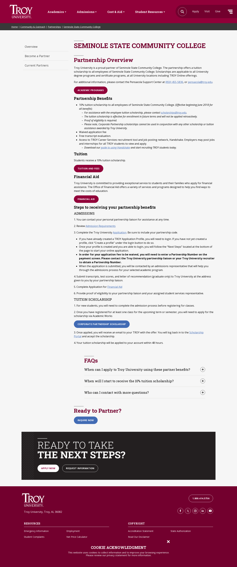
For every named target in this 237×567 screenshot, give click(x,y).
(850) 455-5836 (174, 82)
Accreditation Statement (140, 531)
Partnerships (54, 26)
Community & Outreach (32, 26)
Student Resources (149, 12)
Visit (207, 11)
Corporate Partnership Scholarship (102, 324)
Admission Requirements (101, 226)
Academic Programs (91, 90)
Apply (195, 11)
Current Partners (36, 65)
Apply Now (48, 468)
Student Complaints (34, 536)
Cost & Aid (114, 12)
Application (119, 232)
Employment (73, 531)
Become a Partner (37, 56)
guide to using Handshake (115, 147)
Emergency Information (36, 531)
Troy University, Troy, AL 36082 (43, 512)
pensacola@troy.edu (200, 82)
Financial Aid (86, 199)
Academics (56, 12)
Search (21, 11)
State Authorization (181, 531)
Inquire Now (86, 420)
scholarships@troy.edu (173, 112)
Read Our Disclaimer (139, 536)
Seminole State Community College (82, 26)
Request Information (80, 468)
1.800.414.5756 (200, 498)
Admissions (85, 12)
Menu (230, 11)
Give (217, 11)
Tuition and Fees (89, 168)
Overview (31, 47)
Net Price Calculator (76, 536)
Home (14, 26)
